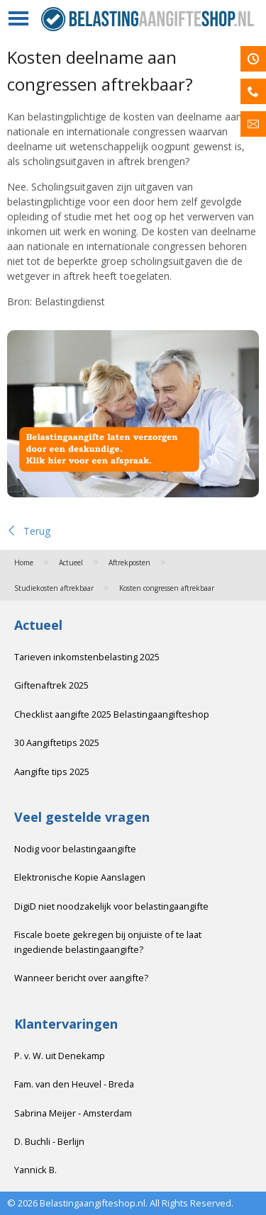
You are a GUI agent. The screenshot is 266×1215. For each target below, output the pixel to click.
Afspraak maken (253, 59)
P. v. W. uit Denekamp (59, 1055)
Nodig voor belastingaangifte (75, 848)
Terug (28, 531)
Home (23, 562)
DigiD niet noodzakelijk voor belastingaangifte (111, 906)
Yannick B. (35, 1169)
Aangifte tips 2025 (51, 771)
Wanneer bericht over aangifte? (81, 977)
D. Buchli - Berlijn (49, 1141)
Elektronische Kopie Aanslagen (79, 877)
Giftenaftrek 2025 (51, 685)
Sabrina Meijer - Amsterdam (73, 1113)
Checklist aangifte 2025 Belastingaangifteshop (111, 714)
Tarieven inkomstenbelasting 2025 (87, 656)
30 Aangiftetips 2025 (56, 742)
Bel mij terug (253, 91)
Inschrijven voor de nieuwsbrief (253, 124)
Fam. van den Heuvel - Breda (74, 1084)
